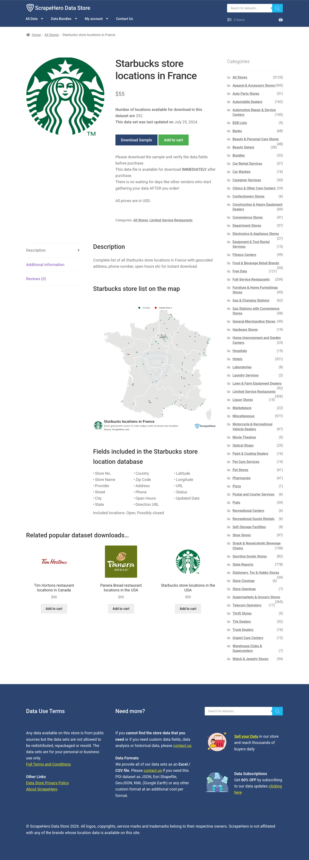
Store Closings (244, 581)
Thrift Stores (242, 613)
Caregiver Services (247, 180)
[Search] (277, 8)
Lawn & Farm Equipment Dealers (257, 383)
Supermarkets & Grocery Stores (256, 597)
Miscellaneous (243, 416)
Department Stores (247, 226)
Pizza (237, 486)
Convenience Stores (248, 217)
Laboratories (242, 367)
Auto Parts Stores (246, 94)
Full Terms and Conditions (48, 764)
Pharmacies (242, 478)
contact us (182, 745)
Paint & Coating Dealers (250, 454)
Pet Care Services (246, 462)
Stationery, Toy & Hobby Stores (256, 573)
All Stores (51, 35)
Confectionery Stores (249, 196)
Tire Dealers (242, 622)
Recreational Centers (248, 511)
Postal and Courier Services (253, 494)
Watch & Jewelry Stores (250, 659)
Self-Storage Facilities (249, 527)
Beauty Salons (243, 147)
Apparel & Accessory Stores (254, 85)
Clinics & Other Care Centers (254, 188)
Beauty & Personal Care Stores (256, 139)
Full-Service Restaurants (251, 279)
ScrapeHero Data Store (62, 8)
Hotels (237, 359)
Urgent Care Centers (248, 638)
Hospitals (240, 351)
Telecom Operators (247, 605)
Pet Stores (240, 470)
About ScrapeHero (42, 789)
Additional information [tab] (45, 264)
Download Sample (136, 140)
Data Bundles (61, 19)
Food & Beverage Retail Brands (256, 263)
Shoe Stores (242, 535)
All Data (32, 19)
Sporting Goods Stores (250, 556)
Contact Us (124, 19)
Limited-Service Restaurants (171, 220)
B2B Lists (240, 123)
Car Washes (242, 172)
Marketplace (242, 408)
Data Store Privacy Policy (47, 783)
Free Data (240, 271)
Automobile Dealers (247, 102)
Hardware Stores (245, 330)
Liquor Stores (243, 400)
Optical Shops (243, 445)
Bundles (239, 155)
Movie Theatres (244, 437)
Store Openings (244, 589)
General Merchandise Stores (254, 321)
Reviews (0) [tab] (36, 279)
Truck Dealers (243, 630)
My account (94, 19)
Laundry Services (246, 375)
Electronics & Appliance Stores (256, 234)
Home (36, 35)
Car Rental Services (247, 164)
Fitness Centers (244, 255)
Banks (237, 131)
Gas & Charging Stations (251, 300)
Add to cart (173, 140)
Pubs (236, 502)
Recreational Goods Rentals (253, 519)
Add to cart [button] (54, 609)
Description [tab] (36, 250)
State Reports (243, 564)
